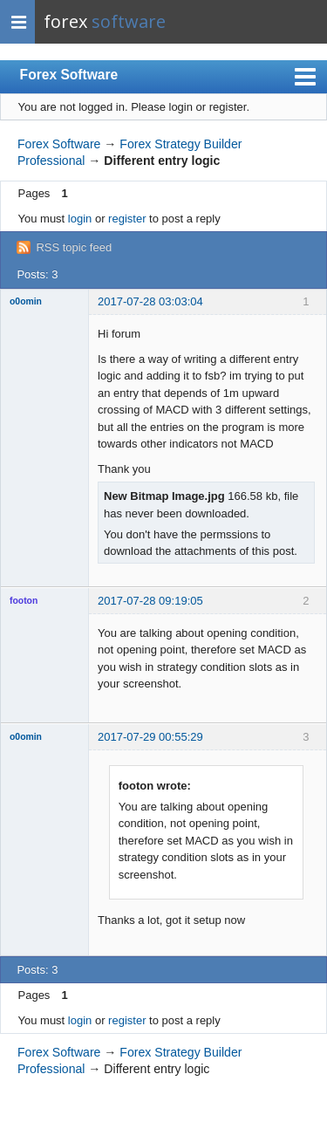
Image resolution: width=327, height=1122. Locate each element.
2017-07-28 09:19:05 (150, 600)
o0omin (26, 301)
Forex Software (69, 74)
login (80, 218)
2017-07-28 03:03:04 (150, 301)
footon (23, 600)
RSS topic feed (74, 247)
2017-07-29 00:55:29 (150, 736)
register (127, 218)
